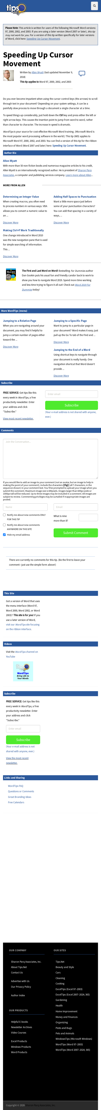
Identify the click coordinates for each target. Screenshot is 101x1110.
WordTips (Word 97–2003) (69, 1044)
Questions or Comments (21, 791)
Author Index (18, 995)
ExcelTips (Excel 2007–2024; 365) (73, 994)
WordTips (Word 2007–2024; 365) (73, 1050)
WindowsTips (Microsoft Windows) (74, 1039)
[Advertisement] (23, 877)
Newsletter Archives (21, 1027)
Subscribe (72, 405)
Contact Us (17, 972)
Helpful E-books (19, 1022)
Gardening (61, 1000)
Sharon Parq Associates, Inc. (26, 961)
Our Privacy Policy (21, 986)
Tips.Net (60, 961)
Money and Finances (67, 1017)
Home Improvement (66, 1011)
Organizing (62, 1022)
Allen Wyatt (38, 72)
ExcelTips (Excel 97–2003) (69, 989)
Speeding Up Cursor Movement (43, 38)
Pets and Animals (65, 1033)
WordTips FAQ (15, 786)
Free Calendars (16, 802)
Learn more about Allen (78, 175)
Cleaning (60, 978)
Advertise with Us (20, 981)
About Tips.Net (19, 967)
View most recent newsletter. (18, 418)
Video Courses (18, 1032)
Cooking (60, 983)
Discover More (10, 222)
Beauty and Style (65, 967)
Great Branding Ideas (19, 797)
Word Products (19, 1052)
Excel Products (19, 1041)
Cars (58, 972)
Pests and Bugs (64, 1028)
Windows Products (21, 1047)
